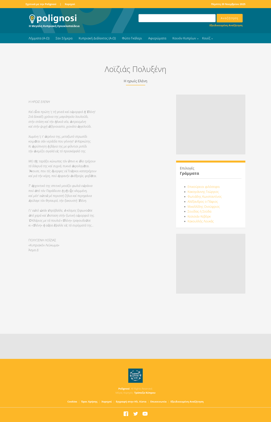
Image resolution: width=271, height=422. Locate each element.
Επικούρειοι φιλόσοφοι (204, 187)
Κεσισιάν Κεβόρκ (199, 216)
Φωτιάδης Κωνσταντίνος (205, 196)
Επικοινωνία (158, 401)
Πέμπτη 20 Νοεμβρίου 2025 (228, 4)
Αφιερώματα (157, 38)
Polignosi (124, 388)
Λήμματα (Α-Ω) (39, 38)
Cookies (72, 401)
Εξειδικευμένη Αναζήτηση (225, 25)
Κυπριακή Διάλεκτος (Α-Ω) (97, 38)
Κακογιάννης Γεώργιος (203, 192)
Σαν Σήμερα (64, 38)
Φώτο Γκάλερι (132, 38)
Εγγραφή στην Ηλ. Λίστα (131, 401)
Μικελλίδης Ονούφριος (204, 206)
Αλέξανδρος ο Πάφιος (203, 201)
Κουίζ (206, 38)
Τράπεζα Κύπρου (144, 392)
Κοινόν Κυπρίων (184, 38)
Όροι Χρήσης (89, 401)
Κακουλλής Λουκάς (201, 221)
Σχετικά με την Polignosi (41, 4)
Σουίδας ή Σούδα (199, 211)
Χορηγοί (70, 4)
